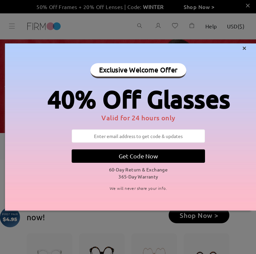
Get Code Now (138, 155)
